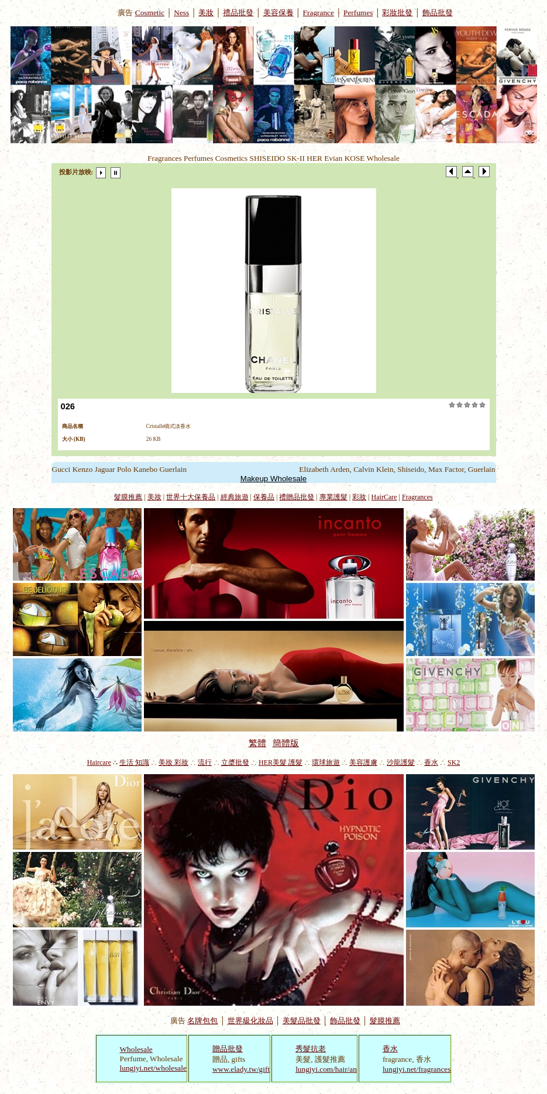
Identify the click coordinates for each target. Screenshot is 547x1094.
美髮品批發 (302, 1020)
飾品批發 (437, 12)
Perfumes (358, 12)
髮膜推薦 (128, 497)
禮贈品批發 (296, 497)
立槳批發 (235, 762)
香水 (431, 762)
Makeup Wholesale (273, 478)
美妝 (206, 12)
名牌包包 (202, 1020)
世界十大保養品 (190, 497)
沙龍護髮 (401, 762)
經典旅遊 (235, 497)
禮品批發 (238, 12)
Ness (181, 12)
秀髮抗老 (310, 1048)
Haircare (99, 762)
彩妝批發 (397, 12)
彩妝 (359, 497)
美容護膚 (363, 762)
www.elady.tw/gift (241, 1069)
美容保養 (278, 12)
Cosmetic (149, 12)
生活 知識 (134, 762)
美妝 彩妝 (173, 762)
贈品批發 (227, 1048)
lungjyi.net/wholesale (153, 1068)
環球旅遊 (326, 762)
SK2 (454, 762)
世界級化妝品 (250, 1020)
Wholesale (136, 1049)
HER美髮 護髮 (280, 762)
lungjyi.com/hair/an (326, 1069)
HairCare (384, 497)
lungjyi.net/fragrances (417, 1069)
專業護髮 (333, 497)
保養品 (263, 497)
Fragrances (417, 497)
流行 (205, 762)
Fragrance (318, 12)
